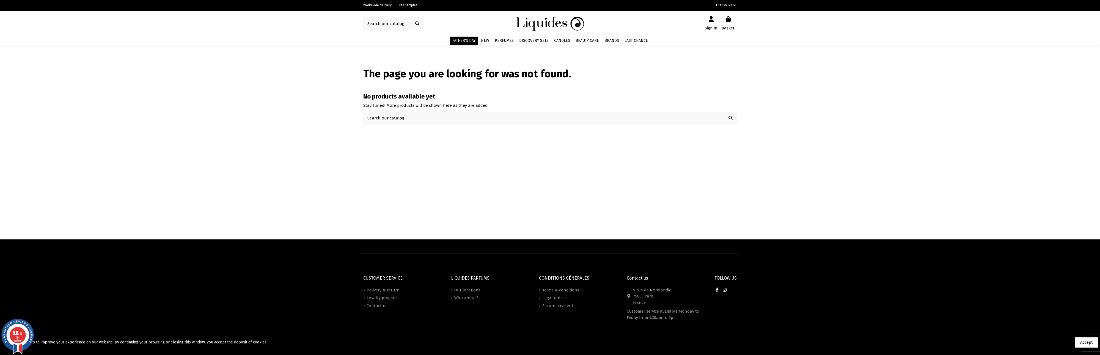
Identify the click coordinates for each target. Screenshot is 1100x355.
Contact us (377, 305)
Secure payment (557, 305)
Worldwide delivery (377, 5)
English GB (726, 5)
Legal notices (555, 297)
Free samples (407, 5)
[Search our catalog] (417, 23)
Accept (1086, 342)
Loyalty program (382, 297)
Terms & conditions (560, 290)
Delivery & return (383, 290)
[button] (612, 41)
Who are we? (466, 297)
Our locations (467, 290)
